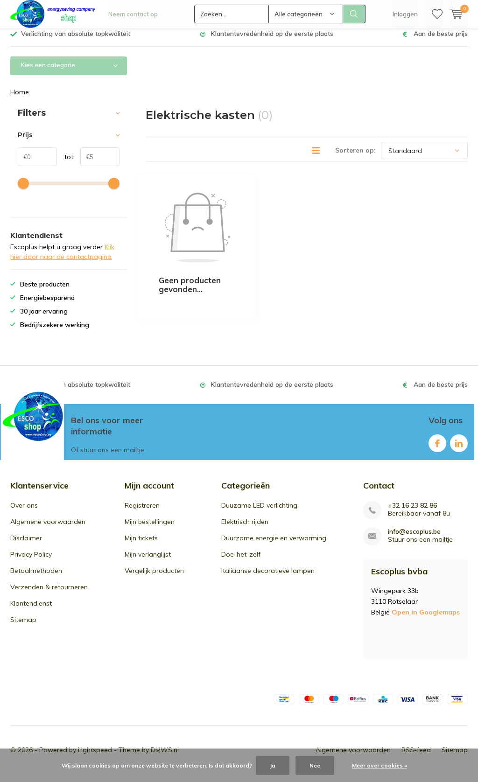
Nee (314, 765)
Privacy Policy (31, 561)
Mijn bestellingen (150, 528)
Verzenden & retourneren (49, 594)
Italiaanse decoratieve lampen (268, 577)
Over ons (24, 512)
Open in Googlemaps (426, 618)
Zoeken (354, 14)
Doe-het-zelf (240, 561)
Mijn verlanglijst (148, 561)
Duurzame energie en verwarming (273, 545)
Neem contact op (133, 14)
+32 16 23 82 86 (412, 513)
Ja (272, 765)
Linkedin (459, 448)
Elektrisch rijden (244, 528)
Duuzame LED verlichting (259, 512)
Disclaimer (26, 545)
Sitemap (23, 626)
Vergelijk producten (154, 577)
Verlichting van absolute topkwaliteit (75, 40)
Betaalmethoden (36, 577)
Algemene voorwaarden (47, 528)
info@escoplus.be (414, 539)
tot (65, 164)
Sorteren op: (355, 157)
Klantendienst (31, 610)
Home (19, 99)
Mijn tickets (141, 545)
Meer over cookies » (379, 765)
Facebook (437, 448)
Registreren (142, 512)
